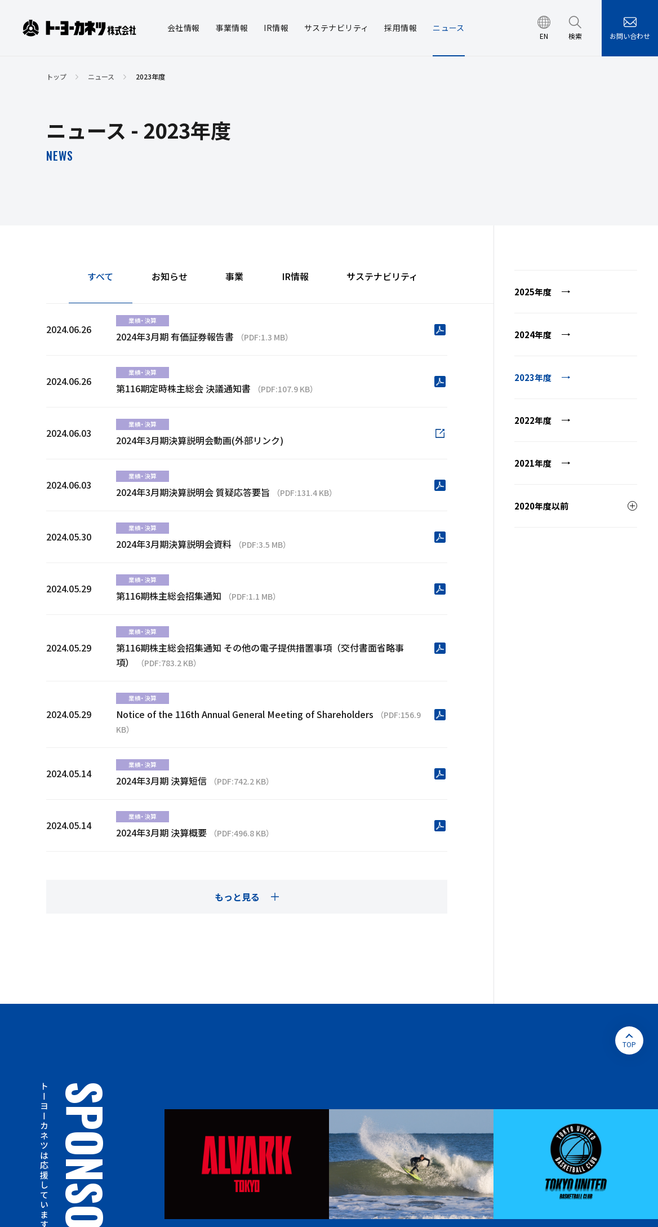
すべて (100, 277)
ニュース (101, 76)
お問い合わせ (630, 36)
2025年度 (533, 292)
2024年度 (533, 334)
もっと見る (237, 896)
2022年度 (533, 420)
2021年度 (533, 463)
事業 (234, 277)
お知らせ (170, 277)
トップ (56, 76)
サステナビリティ (382, 277)
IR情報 (295, 277)
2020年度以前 (541, 506)
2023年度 (533, 377)
